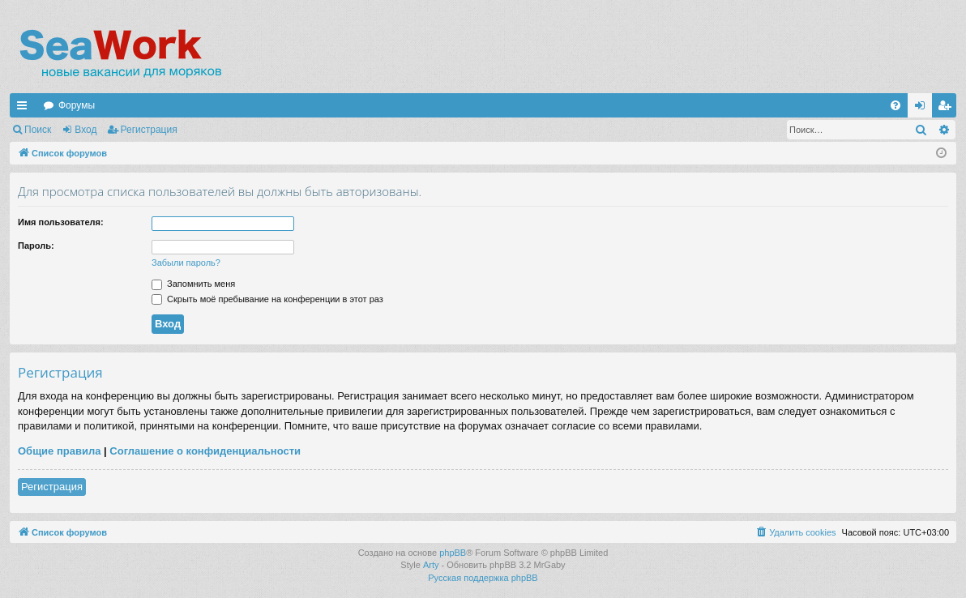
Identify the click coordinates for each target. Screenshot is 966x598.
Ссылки (25, 108)
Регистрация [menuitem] (947, 108)
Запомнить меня (193, 283)
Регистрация (149, 129)
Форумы (76, 105)
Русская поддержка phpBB (482, 578)
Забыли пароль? (186, 262)
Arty (431, 565)
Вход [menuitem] (923, 108)
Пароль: (36, 245)
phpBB (452, 552)
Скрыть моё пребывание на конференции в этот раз (267, 299)
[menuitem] (895, 105)
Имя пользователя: (61, 222)
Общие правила (59, 451)
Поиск (37, 129)
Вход (85, 129)
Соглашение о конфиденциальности (205, 451)
